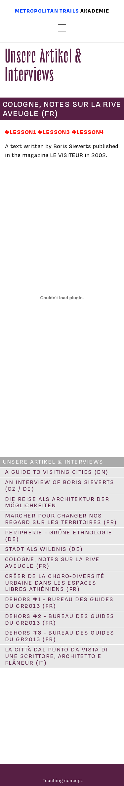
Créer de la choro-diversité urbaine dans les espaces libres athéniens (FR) (55, 582)
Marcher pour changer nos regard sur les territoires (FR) (61, 519)
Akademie (94, 10)
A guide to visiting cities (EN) (56, 472)
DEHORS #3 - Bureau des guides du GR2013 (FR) (59, 636)
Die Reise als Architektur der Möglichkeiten (57, 502)
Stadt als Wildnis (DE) (44, 549)
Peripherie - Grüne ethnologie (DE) (58, 536)
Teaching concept (63, 780)
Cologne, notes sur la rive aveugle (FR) (52, 562)
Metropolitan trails (47, 10)
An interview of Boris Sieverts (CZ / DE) (59, 485)
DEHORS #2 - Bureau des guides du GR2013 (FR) (59, 619)
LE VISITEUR (66, 155)
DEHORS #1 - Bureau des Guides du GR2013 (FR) (59, 602)
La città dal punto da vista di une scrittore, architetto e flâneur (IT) (56, 656)
